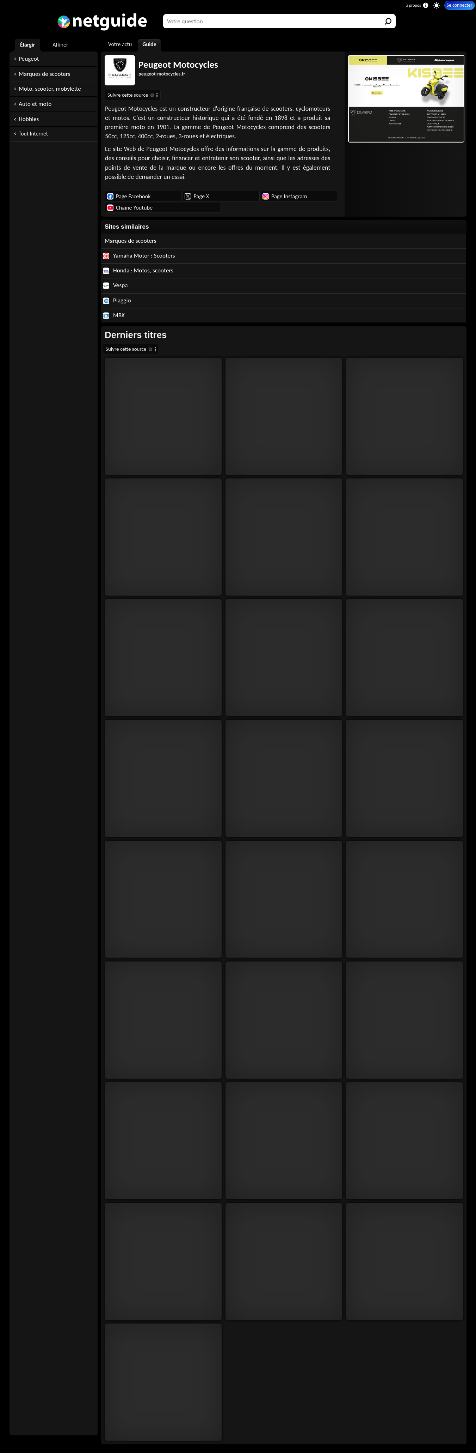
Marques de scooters (44, 74)
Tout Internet (33, 133)
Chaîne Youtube (130, 207)
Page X (197, 196)
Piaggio (117, 300)
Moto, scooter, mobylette (50, 88)
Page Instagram (284, 196)
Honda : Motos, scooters (138, 270)
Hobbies (29, 119)
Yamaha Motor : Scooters (139, 255)
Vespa (115, 285)
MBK (114, 315)
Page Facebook (129, 196)
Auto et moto (35, 104)
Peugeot (29, 58)
